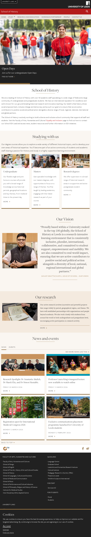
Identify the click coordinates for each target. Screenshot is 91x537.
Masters (37, 171)
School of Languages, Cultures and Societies (17, 479)
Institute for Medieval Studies (12, 493)
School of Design (8, 467)
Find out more (45, 49)
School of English (8, 470)
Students (51, 503)
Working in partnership (51, 17)
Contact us (77, 17)
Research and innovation (28, 17)
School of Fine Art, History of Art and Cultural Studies (20, 473)
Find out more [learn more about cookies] (8, 532)
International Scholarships (45, 83)
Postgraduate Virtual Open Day (75, 83)
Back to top (7, 445)
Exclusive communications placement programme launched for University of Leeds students (65, 427)
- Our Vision (65, 276)
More (5, 201)
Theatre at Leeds (53, 479)
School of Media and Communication (15, 481)
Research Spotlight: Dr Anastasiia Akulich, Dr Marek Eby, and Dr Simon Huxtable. (22, 381)
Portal (50, 500)
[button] (87, 11)
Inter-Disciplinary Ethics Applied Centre (16, 496)
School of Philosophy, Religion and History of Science (20, 490)
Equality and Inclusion (54, 120)
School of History (9, 11)
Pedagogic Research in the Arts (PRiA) (60, 476)
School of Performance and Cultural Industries (18, 487)
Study (10, 17)
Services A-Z (52, 491)
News (3, 347)
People (67, 17)
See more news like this (76, 351)
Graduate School (53, 467)
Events (12, 347)
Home (3, 17)
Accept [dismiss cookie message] (7, 526)
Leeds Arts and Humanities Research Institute (63, 470)
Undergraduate (10, 171)
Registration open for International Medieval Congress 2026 (19, 426)
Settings (6, 529)
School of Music (8, 484)
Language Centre (53, 464)
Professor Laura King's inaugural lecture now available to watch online (66, 381)
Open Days (15, 83)
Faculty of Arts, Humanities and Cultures (16, 464)
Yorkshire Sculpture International (58, 481)
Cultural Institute (53, 473)
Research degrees (71, 171)
